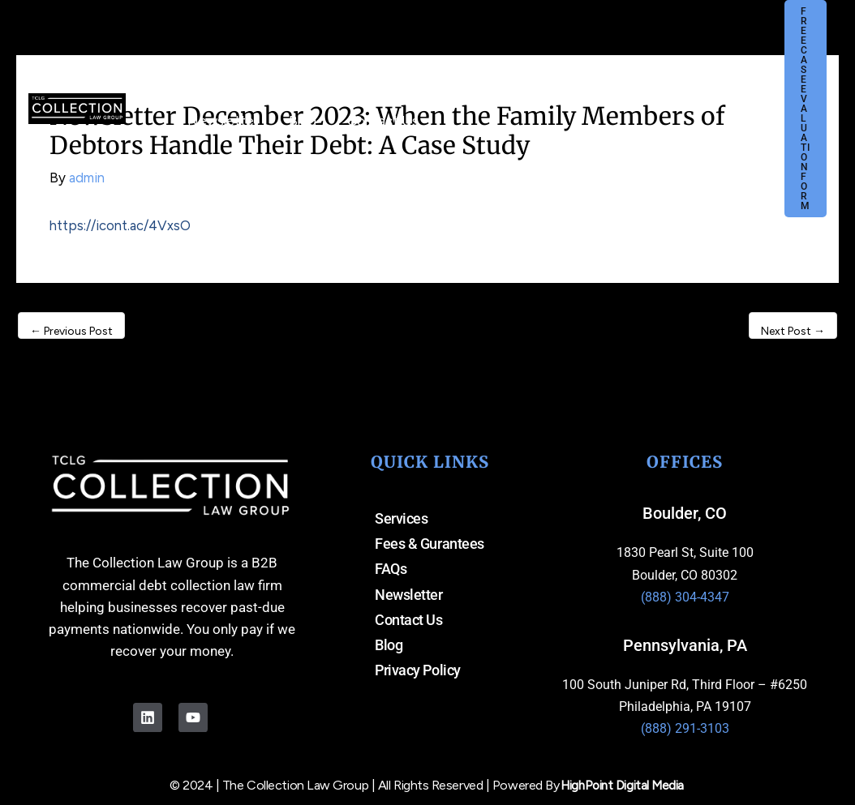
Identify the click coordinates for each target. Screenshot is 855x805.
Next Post (793, 331)
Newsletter (409, 596)
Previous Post (71, 331)
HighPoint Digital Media (622, 784)
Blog (388, 647)
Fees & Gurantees (429, 544)
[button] (440, 96)
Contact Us (409, 621)
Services (401, 518)
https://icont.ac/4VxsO (121, 225)
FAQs (390, 570)
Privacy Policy (418, 673)
